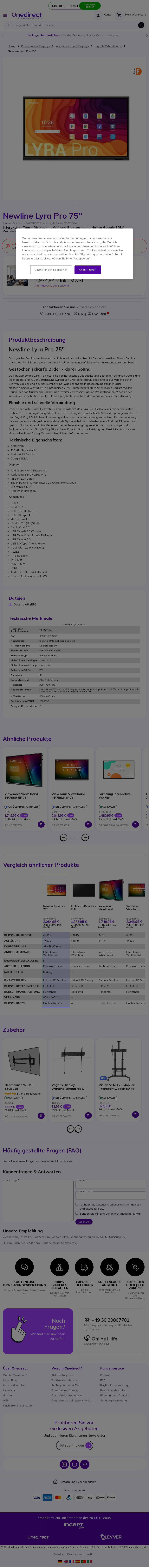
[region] (74, 253)
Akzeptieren (87, 269)
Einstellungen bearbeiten (51, 269)
